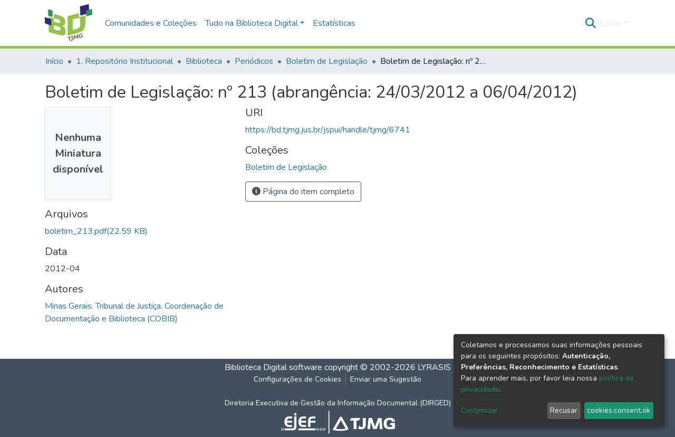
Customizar (479, 410)
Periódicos (254, 61)
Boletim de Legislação (327, 61)
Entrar (611, 23)
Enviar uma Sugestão (385, 379)
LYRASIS (434, 367)
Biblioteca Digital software (273, 367)
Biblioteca (204, 61)
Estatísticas (334, 23)
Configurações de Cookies (297, 379)
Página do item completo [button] (303, 191)
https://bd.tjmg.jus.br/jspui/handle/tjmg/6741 (327, 130)
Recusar (563, 410)
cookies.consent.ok (618, 410)
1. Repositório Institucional (124, 61)
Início (54, 61)
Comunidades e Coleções (151, 23)
